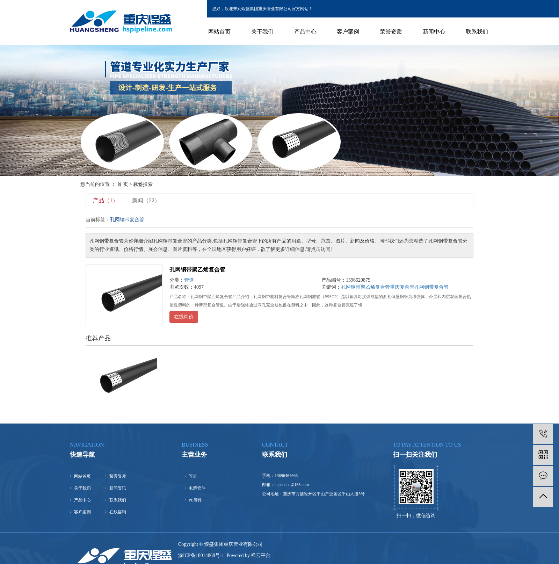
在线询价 (184, 316)
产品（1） (105, 200)
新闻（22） (146, 200)
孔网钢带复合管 (431, 287)
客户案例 (348, 32)
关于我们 (262, 32)
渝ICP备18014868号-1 (201, 555)
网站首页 (219, 32)
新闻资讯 (117, 488)
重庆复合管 (402, 287)
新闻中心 (434, 32)
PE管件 (195, 500)
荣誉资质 (391, 32)
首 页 (122, 184)
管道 (189, 280)
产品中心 (305, 32)
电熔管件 (197, 488)
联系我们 (477, 32)
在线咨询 (117, 511)
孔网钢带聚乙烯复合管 (197, 270)
